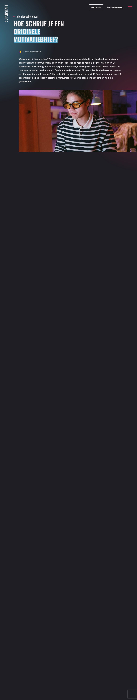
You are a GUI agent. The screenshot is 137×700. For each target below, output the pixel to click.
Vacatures (96, 7)
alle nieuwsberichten (25, 16)
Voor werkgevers (115, 7)
